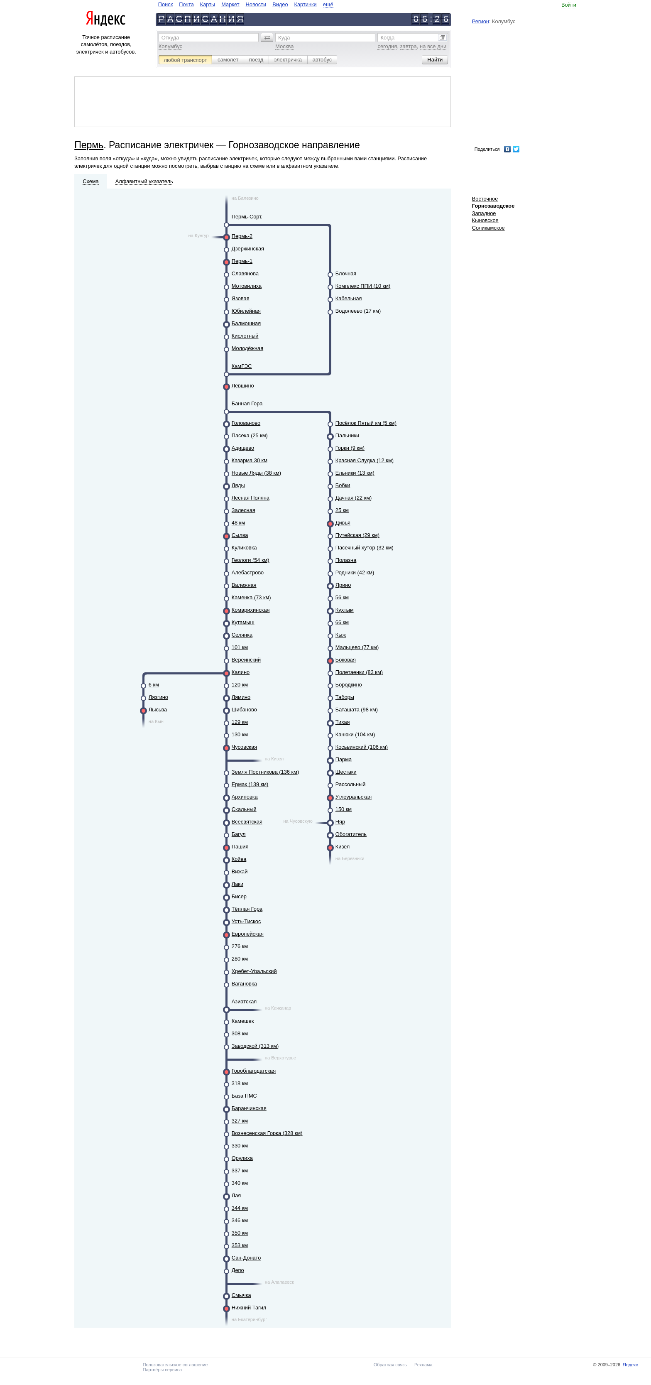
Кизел (342, 846)
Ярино (343, 585)
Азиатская (244, 1001)
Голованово (246, 423)
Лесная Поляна (250, 498)
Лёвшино (243, 385)
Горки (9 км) (350, 448)
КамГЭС (242, 366)
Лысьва (158, 709)
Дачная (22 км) (353, 498)
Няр (340, 822)
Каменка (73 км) (251, 597)
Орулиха (242, 1158)
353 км (240, 1245)
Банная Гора (247, 403)
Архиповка (245, 797)
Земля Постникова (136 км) (265, 772)
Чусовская (244, 747)
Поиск (165, 4)
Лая (236, 1195)
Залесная (243, 510)
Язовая (241, 298)
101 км (240, 647)
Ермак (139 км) (250, 784)
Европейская (248, 934)
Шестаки (346, 772)
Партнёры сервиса (162, 1369)
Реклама (423, 1364)
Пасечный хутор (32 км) (364, 547)
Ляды (238, 485)
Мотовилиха (247, 286)
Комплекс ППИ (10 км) (362, 286)
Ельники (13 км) (354, 473)
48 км (238, 523)
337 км (240, 1170)
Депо (238, 1270)
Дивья (342, 523)
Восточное (485, 199)
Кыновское (485, 220)
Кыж (340, 635)
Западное (484, 213)
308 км (240, 1033)
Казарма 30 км (249, 460)
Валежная (244, 585)
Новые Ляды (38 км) (256, 473)
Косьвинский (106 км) (361, 747)
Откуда (170, 37)
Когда (387, 37)
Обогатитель (351, 834)
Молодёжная (247, 348)
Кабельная (348, 298)
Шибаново (244, 709)
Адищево (243, 448)
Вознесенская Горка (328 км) (267, 1133)
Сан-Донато (246, 1258)
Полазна (346, 560)
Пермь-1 (242, 261)
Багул (239, 834)
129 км (240, 722)
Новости (256, 4)
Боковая (345, 660)
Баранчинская (249, 1108)
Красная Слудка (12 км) (364, 460)
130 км (240, 734)
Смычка (241, 1295)
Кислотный (245, 336)
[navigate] (245, 4)
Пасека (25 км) (250, 435)
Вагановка (244, 984)
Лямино (241, 697)
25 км (342, 510)
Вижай (240, 871)
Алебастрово (248, 572)
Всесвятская (247, 822)
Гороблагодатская (254, 1071)
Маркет (230, 4)
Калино (241, 672)
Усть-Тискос (246, 921)
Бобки (342, 485)
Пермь (88, 145)
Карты (207, 4)
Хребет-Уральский (254, 971)
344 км (240, 1208)
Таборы (344, 697)
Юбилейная (246, 311)
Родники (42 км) (354, 572)
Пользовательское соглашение (175, 1364)
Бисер (239, 896)
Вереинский (246, 660)
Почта (186, 4)
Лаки (237, 884)
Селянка (242, 635)
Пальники (347, 435)
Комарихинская (251, 610)
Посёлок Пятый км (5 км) (365, 423)
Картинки (305, 4)
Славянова (245, 273)
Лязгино (158, 697)
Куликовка (244, 547)
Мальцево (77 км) (357, 647)
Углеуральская (353, 797)
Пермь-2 (242, 236)
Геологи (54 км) (250, 560)
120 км (240, 684)
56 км (342, 597)
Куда (284, 37)
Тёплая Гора (247, 909)
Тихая (342, 722)
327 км (240, 1121)
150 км (343, 809)
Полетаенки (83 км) (359, 672)
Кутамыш (243, 622)
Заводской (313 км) (255, 1046)
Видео (280, 4)
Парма (343, 759)
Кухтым (344, 610)
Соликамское (488, 228)
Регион (480, 21)
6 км (154, 684)
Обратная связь (390, 1364)
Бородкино (348, 684)
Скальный (244, 809)
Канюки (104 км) (355, 734)
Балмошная (246, 323)
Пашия (240, 846)
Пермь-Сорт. (247, 216)
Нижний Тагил (249, 1307)
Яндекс (630, 1364)
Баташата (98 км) (356, 709)
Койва (239, 859)
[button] (267, 37)
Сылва (240, 535)
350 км (240, 1233)
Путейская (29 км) (357, 535)
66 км (342, 622)
